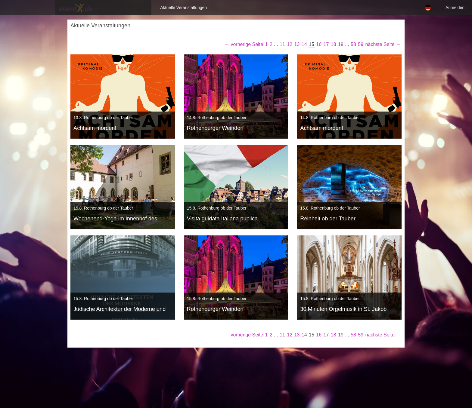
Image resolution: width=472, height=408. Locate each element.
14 (304, 44)
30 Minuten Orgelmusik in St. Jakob (343, 309)
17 (326, 44)
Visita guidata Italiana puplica (222, 219)
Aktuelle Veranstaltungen (101, 7)
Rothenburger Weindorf (215, 128)
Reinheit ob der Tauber (328, 219)
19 (340, 44)
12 (289, 44)
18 (333, 44)
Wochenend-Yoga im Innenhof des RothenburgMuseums (115, 219)
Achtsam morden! (94, 128)
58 (353, 44)
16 (318, 44)
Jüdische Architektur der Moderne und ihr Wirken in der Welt (119, 310)
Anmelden (455, 7)
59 (360, 44)
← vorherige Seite (244, 44)
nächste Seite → (383, 44)
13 (297, 44)
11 (282, 44)
